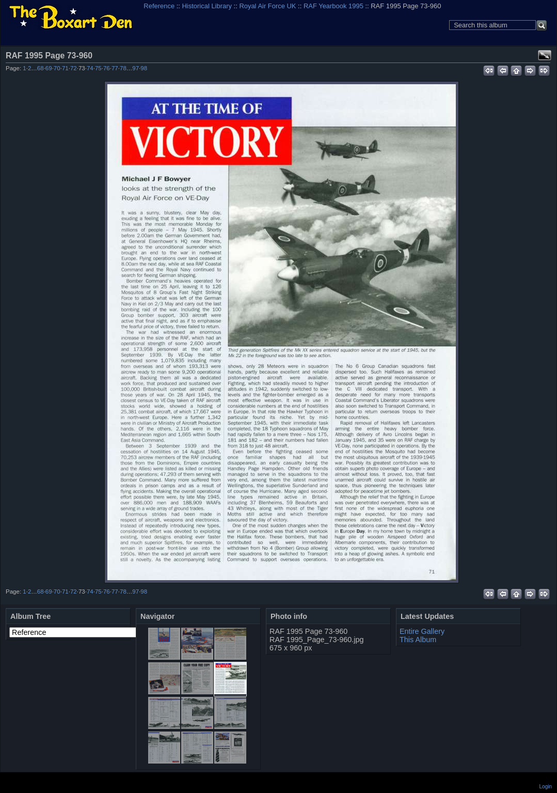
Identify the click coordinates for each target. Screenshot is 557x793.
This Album (418, 639)
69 (48, 68)
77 (115, 68)
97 (135, 68)
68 (40, 68)
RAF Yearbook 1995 (333, 6)
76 (106, 68)
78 (123, 68)
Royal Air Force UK (267, 6)
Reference (159, 6)
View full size (544, 55)
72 (73, 68)
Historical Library (207, 6)
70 (57, 68)
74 (90, 68)
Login (545, 786)
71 (65, 68)
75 (98, 68)
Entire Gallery (422, 631)
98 (143, 68)
